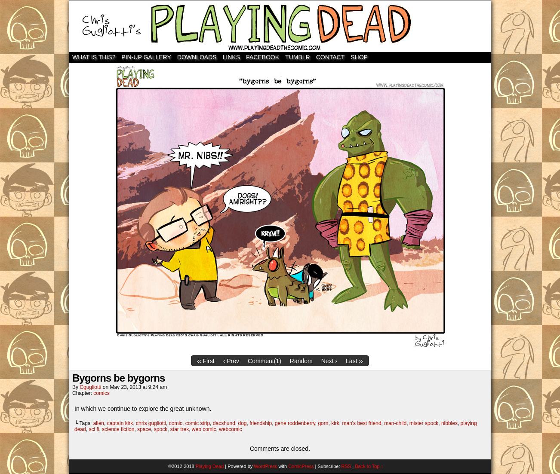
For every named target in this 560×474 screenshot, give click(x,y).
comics (101, 393)
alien (98, 423)
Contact (330, 57)
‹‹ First (205, 361)
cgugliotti (90, 387)
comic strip (197, 423)
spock (160, 429)
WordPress (265, 466)
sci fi (94, 429)
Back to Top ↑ (369, 466)
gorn (323, 423)
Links (231, 57)
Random (301, 361)
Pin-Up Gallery (146, 57)
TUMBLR (297, 57)
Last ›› (354, 361)
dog (242, 423)
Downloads (197, 57)
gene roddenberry (295, 423)
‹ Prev (231, 361)
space (144, 429)
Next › (329, 361)
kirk (335, 423)
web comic (204, 429)
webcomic (230, 429)
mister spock (423, 423)
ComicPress (301, 466)
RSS (346, 466)
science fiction (118, 429)
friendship (260, 423)
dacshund (224, 423)
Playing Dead (280, 26)
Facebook (262, 57)
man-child (395, 423)
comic (175, 423)
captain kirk (120, 423)
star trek (179, 429)
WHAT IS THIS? (93, 57)
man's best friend (361, 423)
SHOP (359, 57)
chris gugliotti (151, 423)
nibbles (449, 423)
